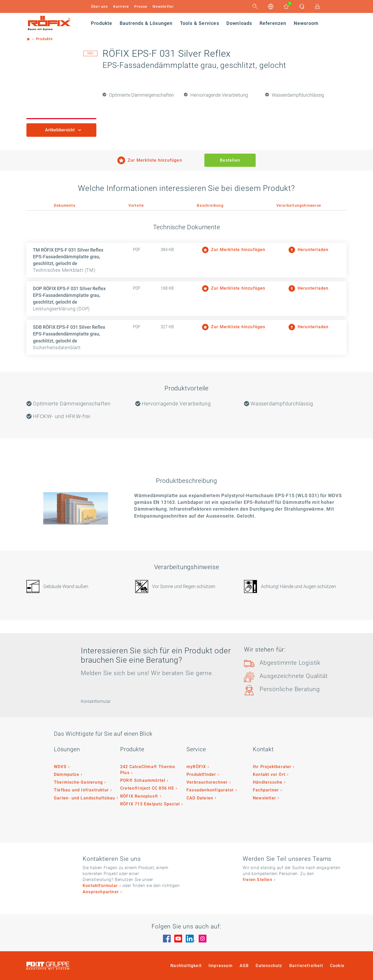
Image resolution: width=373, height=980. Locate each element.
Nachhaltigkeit (186, 965)
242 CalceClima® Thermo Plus (147, 769)
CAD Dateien (200, 798)
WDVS (60, 766)
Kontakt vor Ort (269, 774)
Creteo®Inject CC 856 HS (147, 788)
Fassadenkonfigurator (210, 790)
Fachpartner (266, 790)
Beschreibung (210, 205)
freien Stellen (257, 879)
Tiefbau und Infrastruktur (81, 790)
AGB (244, 965)
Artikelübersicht (60, 129)
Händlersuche (267, 782)
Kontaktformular (100, 885)
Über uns (99, 6)
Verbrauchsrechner (207, 782)
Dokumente (65, 205)
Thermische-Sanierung (78, 782)
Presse (140, 6)
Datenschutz (269, 965)
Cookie (337, 965)
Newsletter (163, 6)
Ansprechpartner (101, 891)
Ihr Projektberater (272, 766)
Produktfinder (201, 774)
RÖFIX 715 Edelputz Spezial (150, 804)
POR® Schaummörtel (142, 780)
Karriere (121, 6)
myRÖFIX (196, 766)
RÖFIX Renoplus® (139, 796)
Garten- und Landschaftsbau (84, 798)
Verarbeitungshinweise (298, 205)
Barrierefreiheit (306, 965)
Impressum (221, 965)
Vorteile (136, 205)
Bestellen (230, 160)
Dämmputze (66, 774)
